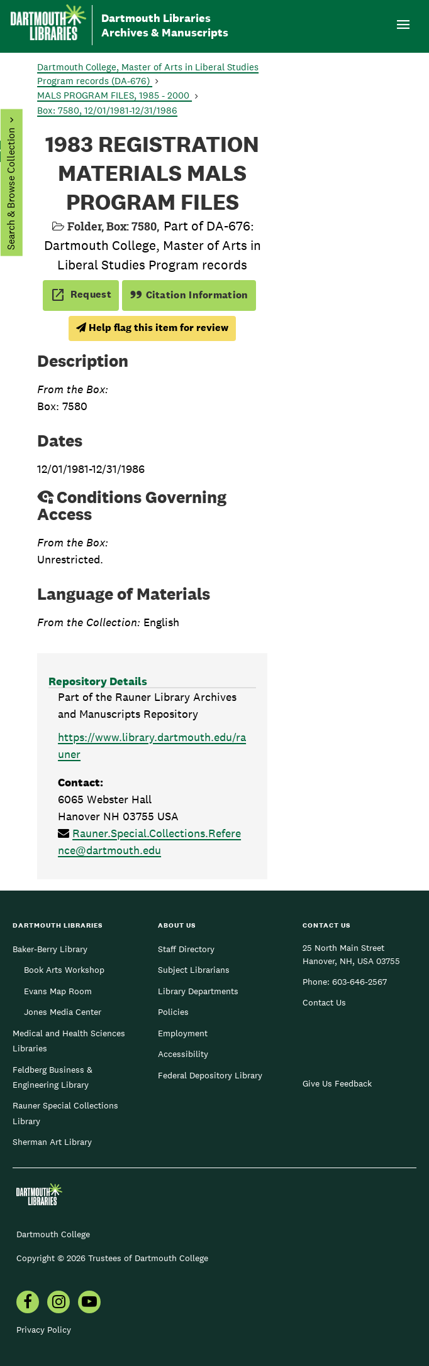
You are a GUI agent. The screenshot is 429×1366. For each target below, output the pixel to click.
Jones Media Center (62, 1011)
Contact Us (324, 1002)
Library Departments (198, 991)
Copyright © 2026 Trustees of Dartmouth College (112, 1258)
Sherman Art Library (52, 1141)
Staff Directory (186, 949)
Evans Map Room (58, 991)
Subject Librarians (194, 969)
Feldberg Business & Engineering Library (52, 1077)
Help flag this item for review (152, 327)
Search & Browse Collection (10, 188)
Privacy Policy (43, 1329)
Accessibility (183, 1054)
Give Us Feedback (337, 1083)
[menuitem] (58, 1303)
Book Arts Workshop (64, 969)
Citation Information (189, 294)
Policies (173, 1011)
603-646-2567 (359, 981)
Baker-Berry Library (50, 949)
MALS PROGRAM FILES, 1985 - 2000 (114, 95)
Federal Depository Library (210, 1075)
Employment (183, 1033)
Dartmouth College (53, 1234)
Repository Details (97, 681)
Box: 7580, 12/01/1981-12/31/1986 (107, 110)
